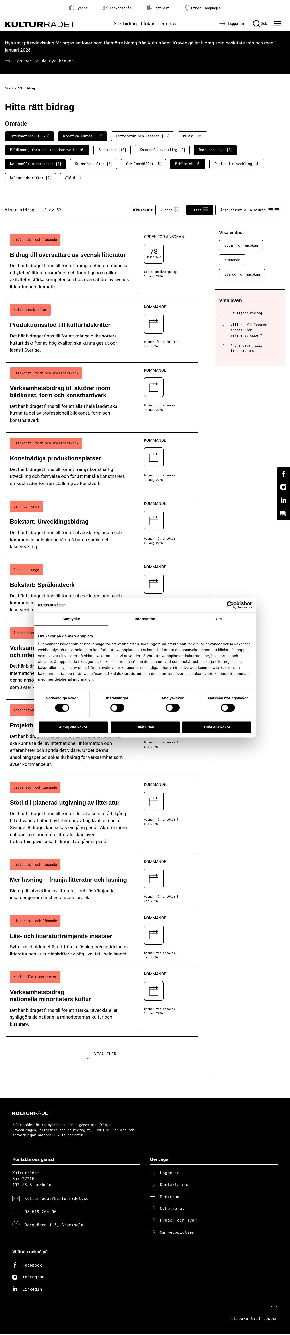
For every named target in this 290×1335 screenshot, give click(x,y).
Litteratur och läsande (142, 136)
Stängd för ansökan (242, 274)
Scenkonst (112, 149)
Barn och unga (215, 149)
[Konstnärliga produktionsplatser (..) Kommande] (102, 464)
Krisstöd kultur (93, 163)
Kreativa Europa (82, 136)
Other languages (203, 8)
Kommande (232, 259)
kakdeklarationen (126, 673)
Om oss (168, 24)
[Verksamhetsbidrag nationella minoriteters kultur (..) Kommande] (102, 1001)
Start (9, 88)
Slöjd (73, 178)
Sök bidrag (125, 24)
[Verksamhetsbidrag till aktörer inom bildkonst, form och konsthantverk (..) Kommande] (102, 398)
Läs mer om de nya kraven (44, 60)
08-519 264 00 (41, 1213)
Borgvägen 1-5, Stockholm (54, 1226)
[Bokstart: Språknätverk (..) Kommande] (102, 590)
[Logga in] (231, 24)
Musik (192, 136)
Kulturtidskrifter (30, 178)
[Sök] (260, 24)
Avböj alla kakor (73, 727)
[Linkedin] (283, 500)
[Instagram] (283, 487)
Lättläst (158, 7)
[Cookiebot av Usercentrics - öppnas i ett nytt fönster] (230, 605)
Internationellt (29, 136)
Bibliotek (187, 163)
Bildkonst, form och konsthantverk (47, 149)
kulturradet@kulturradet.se (56, 1199)
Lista (199, 209)
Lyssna (78, 8)
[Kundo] (283, 513)
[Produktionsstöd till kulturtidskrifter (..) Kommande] (102, 330)
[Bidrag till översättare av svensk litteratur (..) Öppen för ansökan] (102, 264)
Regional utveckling (237, 163)
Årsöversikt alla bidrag (250, 209)
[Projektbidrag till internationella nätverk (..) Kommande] (102, 738)
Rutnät (169, 209)
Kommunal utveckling (162, 149)
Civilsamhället (143, 163)
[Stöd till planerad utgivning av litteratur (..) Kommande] (102, 815)
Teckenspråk (117, 8)
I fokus (148, 24)
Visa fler (105, 1054)
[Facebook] (283, 474)
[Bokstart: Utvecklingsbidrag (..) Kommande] (102, 527)
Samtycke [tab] (71, 619)
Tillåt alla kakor (216, 727)
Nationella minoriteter (35, 163)
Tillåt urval (145, 727)
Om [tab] (219, 619)
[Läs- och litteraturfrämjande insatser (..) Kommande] (102, 938)
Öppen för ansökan (241, 245)
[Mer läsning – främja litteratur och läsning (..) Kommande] (102, 882)
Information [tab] (145, 619)
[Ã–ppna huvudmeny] (278, 23)
